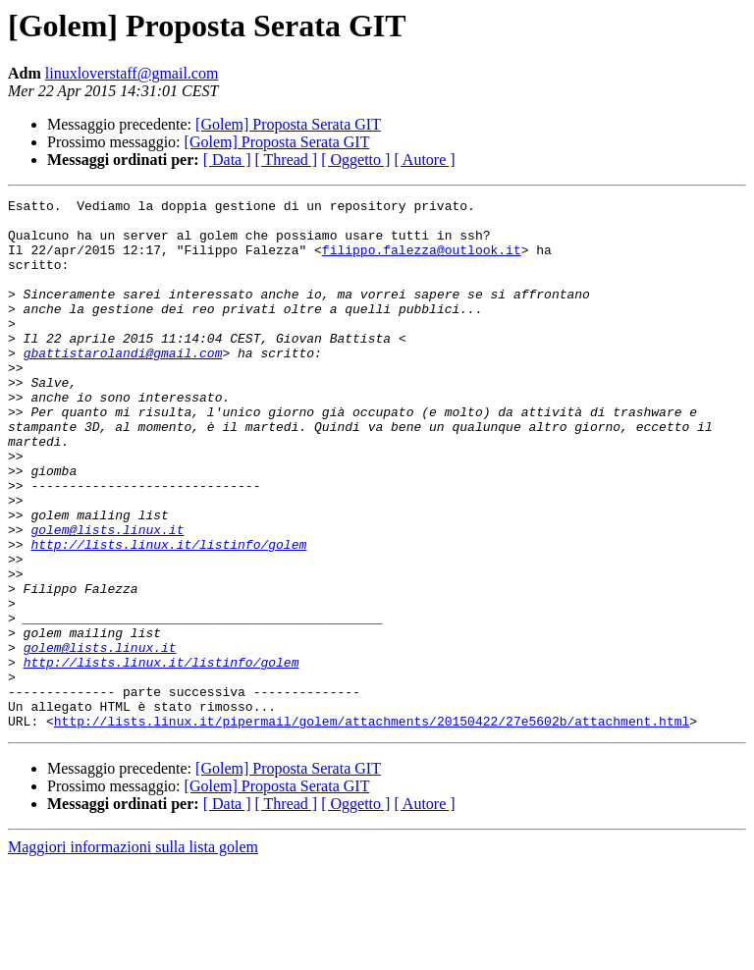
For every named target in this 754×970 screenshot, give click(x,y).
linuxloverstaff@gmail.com (132, 73)
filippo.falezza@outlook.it (421, 261)
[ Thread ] (286, 159)
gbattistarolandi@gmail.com (123, 385)
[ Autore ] (424, 159)
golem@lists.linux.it (107, 597)
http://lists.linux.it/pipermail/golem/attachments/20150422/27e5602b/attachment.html (371, 826)
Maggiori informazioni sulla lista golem (133, 952)
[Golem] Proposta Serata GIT (288, 124)
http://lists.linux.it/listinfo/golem (168, 614)
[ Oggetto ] (355, 159)
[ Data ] (227, 159)
